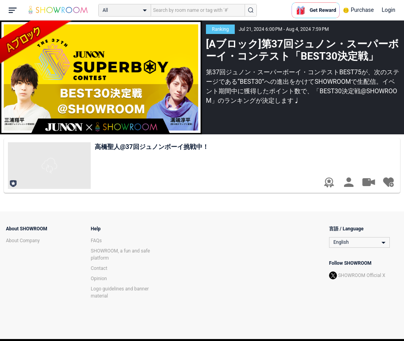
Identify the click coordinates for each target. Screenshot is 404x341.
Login (388, 10)
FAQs (96, 240)
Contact (99, 268)
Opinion (99, 278)
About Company (23, 240)
